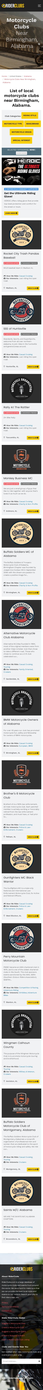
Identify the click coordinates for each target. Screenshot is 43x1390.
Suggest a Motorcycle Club (13, 1323)
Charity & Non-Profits (28, 504)
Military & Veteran (26, 1072)
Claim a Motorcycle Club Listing (15, 1340)
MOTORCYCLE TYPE (13, 124)
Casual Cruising (25, 276)
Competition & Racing (28, 988)
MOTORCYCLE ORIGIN (21, 132)
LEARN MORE (11, 213)
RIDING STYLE (29, 115)
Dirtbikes (23, 993)
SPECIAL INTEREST (21, 140)
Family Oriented (26, 669)
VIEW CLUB (33, 288)
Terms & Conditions (10, 1307)
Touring (7, 667)
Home (4, 76)
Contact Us (6, 1311)
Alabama (27, 76)
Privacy (5, 1303)
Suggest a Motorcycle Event (14, 1331)
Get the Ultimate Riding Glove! (19, 195)
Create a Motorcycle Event (13, 1336)
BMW (30, 746)
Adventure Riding (11, 990)
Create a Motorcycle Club (13, 1327)
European (23, 746)
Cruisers (7, 672)
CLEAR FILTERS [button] (22, 153)
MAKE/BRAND (32, 124)
